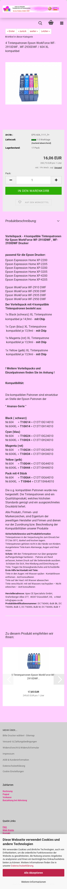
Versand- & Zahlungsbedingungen (20, 741)
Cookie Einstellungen (13, 771)
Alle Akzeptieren (33, 872)
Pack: (8, 173)
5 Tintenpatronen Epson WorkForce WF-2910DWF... (33, 676)
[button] (10, 180)
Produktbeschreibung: (20, 221)
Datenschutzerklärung (22, 865)
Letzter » (45, 31)
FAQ (5, 827)
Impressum (8, 753)
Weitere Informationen (33, 881)
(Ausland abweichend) (41, 143)
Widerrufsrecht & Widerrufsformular (21, 747)
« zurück (22, 31)
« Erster (11, 31)
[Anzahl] (33, 180)
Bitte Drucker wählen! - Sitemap (18, 735)
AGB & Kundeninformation (16, 759)
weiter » (34, 31)
